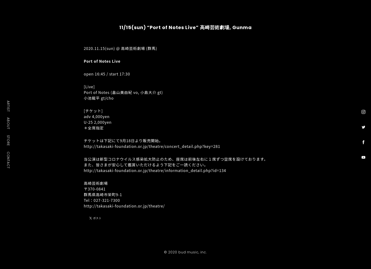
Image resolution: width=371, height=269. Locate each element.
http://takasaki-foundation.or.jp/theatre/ (124, 206)
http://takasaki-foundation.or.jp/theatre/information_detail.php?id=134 (155, 170)
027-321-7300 (107, 200)
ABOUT (8, 123)
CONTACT (8, 159)
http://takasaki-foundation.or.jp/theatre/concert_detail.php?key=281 (152, 146)
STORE (8, 140)
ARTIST (8, 106)
